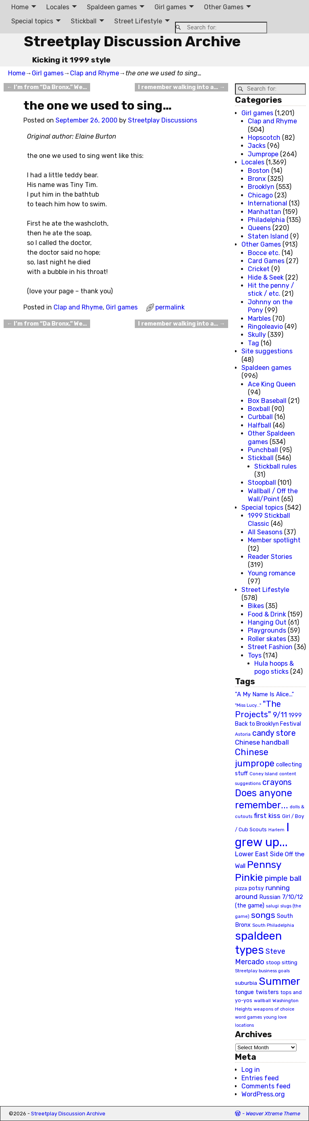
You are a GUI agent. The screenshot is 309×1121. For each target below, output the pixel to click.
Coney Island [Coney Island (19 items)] (263, 773)
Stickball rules (275, 466)
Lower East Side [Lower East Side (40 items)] (259, 854)
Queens (259, 228)
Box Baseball (267, 401)
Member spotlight (274, 540)
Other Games (223, 7)
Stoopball (262, 482)
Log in (250, 1069)
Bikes (256, 606)
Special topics (32, 21)
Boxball (259, 409)
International (267, 203)
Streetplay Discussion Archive (132, 41)
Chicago (260, 195)
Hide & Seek (266, 277)
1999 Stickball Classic (269, 519)
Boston (259, 170)
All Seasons (265, 532)
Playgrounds (267, 630)
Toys (255, 655)
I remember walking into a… (181, 87)
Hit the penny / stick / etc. (271, 289)
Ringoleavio (265, 326)
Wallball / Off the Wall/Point (273, 495)
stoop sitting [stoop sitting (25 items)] (281, 962)
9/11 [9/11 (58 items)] (280, 714)
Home (20, 7)
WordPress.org (263, 1094)
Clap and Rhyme (94, 73)
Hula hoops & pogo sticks (274, 667)
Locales (57, 7)
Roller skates (267, 639)
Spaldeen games (112, 7)
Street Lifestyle (138, 21)
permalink (170, 307)
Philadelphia (266, 220)
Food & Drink (267, 614)
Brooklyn (261, 187)
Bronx (257, 179)
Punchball (263, 450)
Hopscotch (264, 137)
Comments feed (265, 1086)
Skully (257, 334)
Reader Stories (270, 556)
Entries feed (260, 1078)
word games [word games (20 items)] (248, 1017)
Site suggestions (267, 351)
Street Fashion (270, 647)
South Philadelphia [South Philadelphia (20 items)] (273, 925)
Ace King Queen (272, 384)
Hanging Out (267, 622)
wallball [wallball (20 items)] (262, 1000)
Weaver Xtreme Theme (273, 1114)
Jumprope (263, 154)
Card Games (266, 261)
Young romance (271, 573)
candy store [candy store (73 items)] (274, 733)
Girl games (170, 7)
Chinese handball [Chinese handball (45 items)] (262, 742)
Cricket (259, 269)
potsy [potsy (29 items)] (256, 888)
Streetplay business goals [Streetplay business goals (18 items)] (262, 971)
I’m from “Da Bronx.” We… (47, 87)
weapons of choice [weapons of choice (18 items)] (274, 1009)
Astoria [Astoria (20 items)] (243, 734)
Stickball (84, 21)
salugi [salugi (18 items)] (272, 906)
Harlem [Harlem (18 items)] (276, 829)
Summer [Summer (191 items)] (279, 981)
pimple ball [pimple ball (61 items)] (283, 878)
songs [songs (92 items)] (263, 915)
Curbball (260, 417)
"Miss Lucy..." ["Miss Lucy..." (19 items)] (248, 705)
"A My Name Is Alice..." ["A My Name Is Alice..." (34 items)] (264, 694)
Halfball (259, 425)
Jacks (257, 145)
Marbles (259, 318)
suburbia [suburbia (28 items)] (246, 983)
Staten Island (268, 236)
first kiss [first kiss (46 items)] (267, 816)
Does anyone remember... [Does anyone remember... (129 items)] (263, 799)
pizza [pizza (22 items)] (241, 888)
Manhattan (264, 212)
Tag (253, 343)
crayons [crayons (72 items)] (277, 782)
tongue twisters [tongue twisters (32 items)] (257, 992)
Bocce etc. (264, 253)
